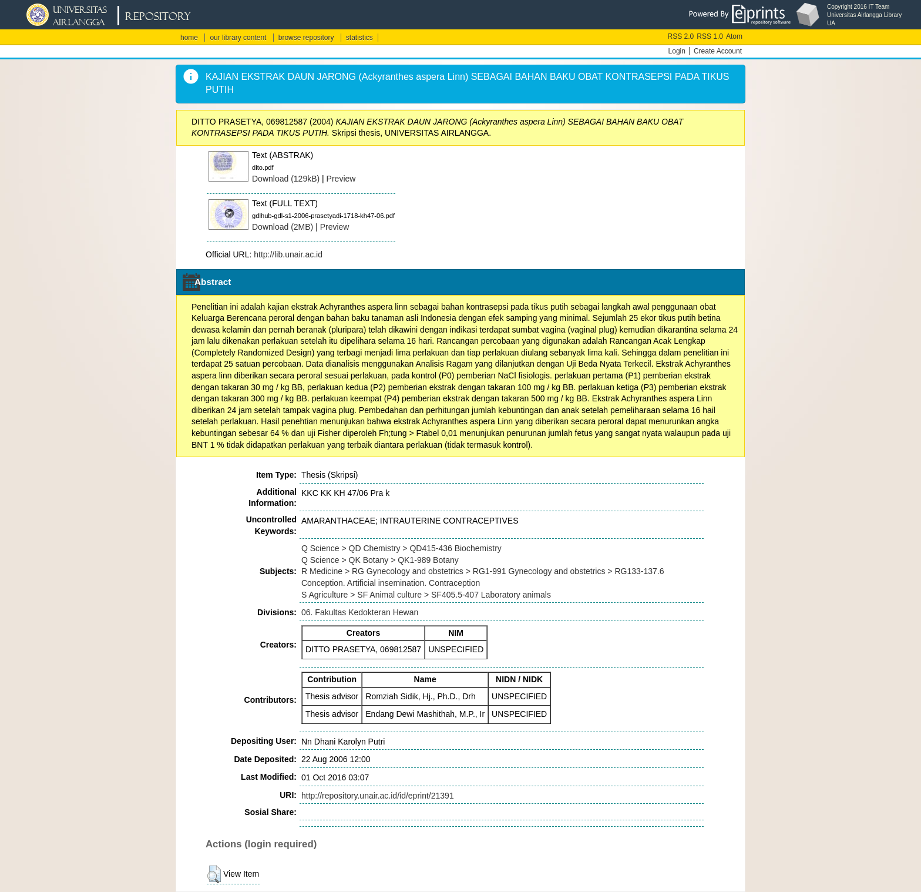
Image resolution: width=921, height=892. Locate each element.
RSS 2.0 (681, 36)
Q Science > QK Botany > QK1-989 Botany (380, 560)
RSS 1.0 (710, 36)
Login (676, 51)
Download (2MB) (282, 227)
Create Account (718, 51)
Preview (341, 178)
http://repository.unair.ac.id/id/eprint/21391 (377, 795)
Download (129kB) (286, 178)
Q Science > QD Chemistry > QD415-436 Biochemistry (401, 548)
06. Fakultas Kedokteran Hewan (359, 612)
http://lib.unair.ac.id (288, 254)
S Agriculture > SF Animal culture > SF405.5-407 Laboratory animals (426, 594)
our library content (238, 37)
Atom (734, 36)
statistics (359, 37)
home (189, 37)
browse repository (306, 37)
